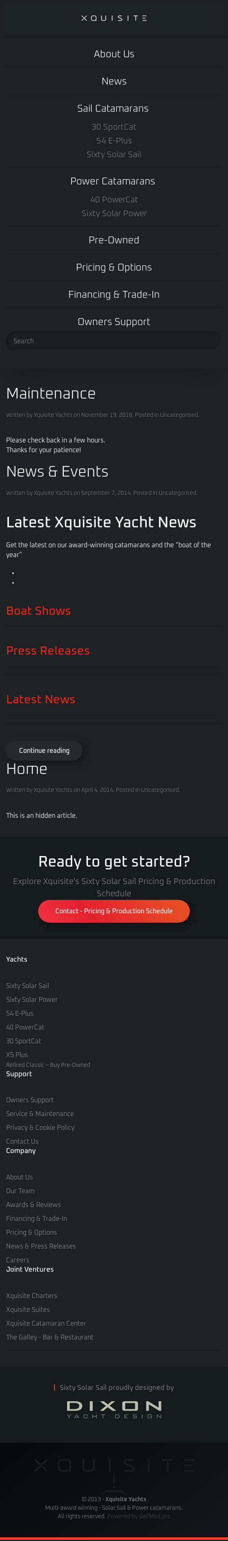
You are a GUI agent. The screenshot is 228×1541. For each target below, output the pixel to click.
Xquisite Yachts (53, 415)
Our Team (20, 1191)
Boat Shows (38, 611)
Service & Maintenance (40, 1114)
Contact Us (22, 1141)
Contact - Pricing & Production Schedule (114, 911)
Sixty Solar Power (114, 214)
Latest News (41, 700)
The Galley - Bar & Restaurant (49, 1337)
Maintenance (51, 394)
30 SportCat (114, 127)
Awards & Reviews (33, 1205)
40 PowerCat (114, 200)
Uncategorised (179, 415)
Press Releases (48, 651)
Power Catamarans (112, 181)
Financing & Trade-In (114, 295)
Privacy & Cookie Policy (40, 1128)
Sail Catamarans (113, 109)
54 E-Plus (114, 141)
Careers (17, 1260)
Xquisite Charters (31, 1296)
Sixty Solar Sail (114, 155)
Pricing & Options (114, 268)
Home (27, 769)
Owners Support (114, 322)
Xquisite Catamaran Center (46, 1323)
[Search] (114, 341)
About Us (114, 54)
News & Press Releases (41, 1246)
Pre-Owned (114, 240)
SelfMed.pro (155, 1516)
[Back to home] (114, 18)
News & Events (57, 472)
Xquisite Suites (28, 1310)
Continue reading (44, 751)
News (114, 82)
